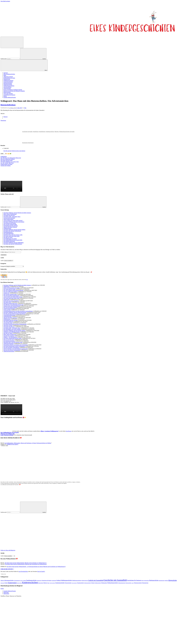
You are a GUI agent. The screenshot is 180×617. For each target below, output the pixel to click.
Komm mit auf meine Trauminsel (11, 300)
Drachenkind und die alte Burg (10, 225)
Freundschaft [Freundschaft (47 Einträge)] (53, 580)
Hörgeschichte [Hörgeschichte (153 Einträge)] (172, 580)
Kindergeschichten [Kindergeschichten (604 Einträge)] (30, 582)
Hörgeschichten (7, 92)
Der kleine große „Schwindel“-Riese (11, 216)
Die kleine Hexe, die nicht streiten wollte (12, 234)
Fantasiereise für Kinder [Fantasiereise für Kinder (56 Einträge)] (46, 580)
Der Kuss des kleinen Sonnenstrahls (11, 350)
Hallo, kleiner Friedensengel (10, 214)
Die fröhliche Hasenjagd (9, 241)
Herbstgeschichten (7, 83)
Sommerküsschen (7, 316)
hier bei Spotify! (41, 571)
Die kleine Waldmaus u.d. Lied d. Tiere (10, 161)
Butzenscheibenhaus (8, 105)
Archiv (2, 260)
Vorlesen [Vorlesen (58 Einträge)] (93, 582)
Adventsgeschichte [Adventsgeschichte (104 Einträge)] (9, 580)
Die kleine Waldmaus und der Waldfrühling (13, 242)
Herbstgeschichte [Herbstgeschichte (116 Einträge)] (153, 580)
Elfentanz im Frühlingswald (7, 433)
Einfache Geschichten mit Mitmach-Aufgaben (14, 91)
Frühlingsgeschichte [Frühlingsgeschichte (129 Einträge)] (66, 580)
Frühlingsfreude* (7, 228)
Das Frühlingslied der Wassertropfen (10, 432)
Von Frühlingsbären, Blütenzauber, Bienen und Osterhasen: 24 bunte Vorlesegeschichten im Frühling (27, 443)
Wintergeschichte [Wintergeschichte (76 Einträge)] (138, 582)
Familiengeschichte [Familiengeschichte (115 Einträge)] (31, 580)
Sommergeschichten (8, 81)
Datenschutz (6, 593)
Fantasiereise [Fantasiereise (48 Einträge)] (39, 580)
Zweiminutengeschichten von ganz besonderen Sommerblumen (18, 311)
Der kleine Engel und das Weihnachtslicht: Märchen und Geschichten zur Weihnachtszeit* (26, 564)
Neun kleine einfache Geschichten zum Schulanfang (15, 344)
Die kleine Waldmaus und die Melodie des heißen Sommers (17, 212)
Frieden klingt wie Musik (6, 164)
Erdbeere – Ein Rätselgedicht (10, 337)
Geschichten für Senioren (9, 94)
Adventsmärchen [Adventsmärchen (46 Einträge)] (17, 580)
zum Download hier (23, 571)
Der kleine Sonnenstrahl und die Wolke (12, 338)
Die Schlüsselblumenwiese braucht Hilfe (12, 240)
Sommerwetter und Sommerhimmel (11, 306)
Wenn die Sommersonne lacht (10, 303)
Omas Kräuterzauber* (8, 219)
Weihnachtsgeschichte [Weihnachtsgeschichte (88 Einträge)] (112, 582)
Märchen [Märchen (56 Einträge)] (45, 582)
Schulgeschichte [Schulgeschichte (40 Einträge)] (52, 582)
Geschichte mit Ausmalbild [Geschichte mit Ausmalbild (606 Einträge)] (115, 580)
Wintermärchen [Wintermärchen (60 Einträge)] (145, 582)
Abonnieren (3, 254)
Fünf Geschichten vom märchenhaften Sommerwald (15, 348)
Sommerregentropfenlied (9, 218)
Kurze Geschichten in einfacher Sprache (12, 89)
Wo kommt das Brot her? (9, 215)
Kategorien (3, 266)
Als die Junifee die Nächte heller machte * (13, 220)
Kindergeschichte (50, 131)
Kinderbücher (42, 131)
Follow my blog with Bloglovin (8, 550)
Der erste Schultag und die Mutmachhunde (13, 290)
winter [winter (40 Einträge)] (133, 582)
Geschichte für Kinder (27, 131)
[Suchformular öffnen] (12, 42)
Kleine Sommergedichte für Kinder (11, 287)
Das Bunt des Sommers (8, 335)
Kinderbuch (35, 131)
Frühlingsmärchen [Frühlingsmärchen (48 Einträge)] (84, 580)
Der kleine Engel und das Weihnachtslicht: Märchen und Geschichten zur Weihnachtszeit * (25, 562)
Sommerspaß (6, 299)
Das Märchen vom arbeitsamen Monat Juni (13, 304)
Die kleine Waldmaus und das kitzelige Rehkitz (14, 229)
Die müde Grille (7, 302)
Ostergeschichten (7, 87)
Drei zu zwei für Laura (8, 339)
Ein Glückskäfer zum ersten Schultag (12, 329)
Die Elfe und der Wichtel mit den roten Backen (14, 150)
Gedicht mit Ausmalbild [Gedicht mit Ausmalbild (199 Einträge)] (95, 580)
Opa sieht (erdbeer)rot (8, 321)
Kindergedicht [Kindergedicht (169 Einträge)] (12, 583)
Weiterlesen (3, 120)
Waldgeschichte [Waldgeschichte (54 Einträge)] (98, 582)
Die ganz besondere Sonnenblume (11, 347)
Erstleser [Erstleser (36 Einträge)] (21, 580)
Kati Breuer (68, 431)
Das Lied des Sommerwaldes (10, 224)
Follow (2, 588)
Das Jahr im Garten (7, 237)
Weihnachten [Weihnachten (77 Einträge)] (104, 582)
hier (27, 279)
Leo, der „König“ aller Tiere (7, 163)
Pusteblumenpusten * (8, 232)
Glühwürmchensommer (8, 351)
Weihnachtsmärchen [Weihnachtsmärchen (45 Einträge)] (121, 582)
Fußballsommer (7, 319)
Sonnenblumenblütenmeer (9, 315)
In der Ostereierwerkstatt (7, 435)
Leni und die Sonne (7, 322)
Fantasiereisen (6, 79)
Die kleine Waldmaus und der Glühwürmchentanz (15, 312)
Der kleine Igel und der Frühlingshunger (12, 243)
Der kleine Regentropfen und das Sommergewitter (15, 324)
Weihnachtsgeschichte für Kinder (67, 131)
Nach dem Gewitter (7, 325)
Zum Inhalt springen (5, 1)
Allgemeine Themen (8, 76)
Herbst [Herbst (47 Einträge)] (142, 580)
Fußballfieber (4, 156)
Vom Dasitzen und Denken (9, 223)
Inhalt (4, 75)
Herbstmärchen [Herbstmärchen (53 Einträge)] (161, 580)
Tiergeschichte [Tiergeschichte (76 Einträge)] (68, 582)
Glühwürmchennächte (8, 343)
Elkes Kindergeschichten (9, 74)
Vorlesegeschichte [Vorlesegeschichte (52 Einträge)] (87, 582)
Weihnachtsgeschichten (8, 85)
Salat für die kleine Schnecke (10, 227)
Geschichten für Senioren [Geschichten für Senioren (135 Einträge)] (134, 580)
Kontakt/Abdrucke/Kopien (9, 97)
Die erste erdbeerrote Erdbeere (8, 159)
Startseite (5, 72)
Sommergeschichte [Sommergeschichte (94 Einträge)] (60, 582)
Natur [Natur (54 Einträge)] (48, 582)
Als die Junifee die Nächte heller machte (12, 296)
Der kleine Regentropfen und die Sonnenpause (14, 346)
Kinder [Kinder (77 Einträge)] (6, 582)
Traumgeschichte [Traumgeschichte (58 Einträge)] (80, 582)
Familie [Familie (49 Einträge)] (24, 580)
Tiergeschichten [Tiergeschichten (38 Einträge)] (74, 582)
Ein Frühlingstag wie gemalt (10, 238)
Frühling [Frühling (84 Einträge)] (58, 580)
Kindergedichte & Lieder (9, 78)
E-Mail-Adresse (4, 252)
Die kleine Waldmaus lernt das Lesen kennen (13, 221)
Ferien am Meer (7, 309)
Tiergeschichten (7, 88)
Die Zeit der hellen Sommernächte (11, 295)
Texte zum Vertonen (8, 93)
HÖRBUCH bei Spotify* (12, 444)
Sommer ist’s (6, 293)
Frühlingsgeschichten (8, 80)
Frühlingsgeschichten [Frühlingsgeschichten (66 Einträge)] (76, 580)
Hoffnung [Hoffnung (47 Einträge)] (166, 580)
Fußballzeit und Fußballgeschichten (11, 332)
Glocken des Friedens (6, 165)
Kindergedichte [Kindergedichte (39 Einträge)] (19, 582)
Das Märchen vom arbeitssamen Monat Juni (11, 157)
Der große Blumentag (8, 233)
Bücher (5, 96)
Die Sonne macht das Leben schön (11, 236)
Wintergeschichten (7, 84)
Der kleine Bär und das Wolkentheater (12, 231)
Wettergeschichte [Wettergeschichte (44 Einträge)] (128, 582)
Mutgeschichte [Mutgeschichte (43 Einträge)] (40, 582)
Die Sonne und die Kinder (7, 160)
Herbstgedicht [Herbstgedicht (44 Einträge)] (146, 580)
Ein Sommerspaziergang (9, 341)
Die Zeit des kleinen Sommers (10, 307)
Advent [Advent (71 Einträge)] (2, 580)
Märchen (56, 131)
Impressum (6, 592)
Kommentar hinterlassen (28, 142)
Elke (25, 107)
